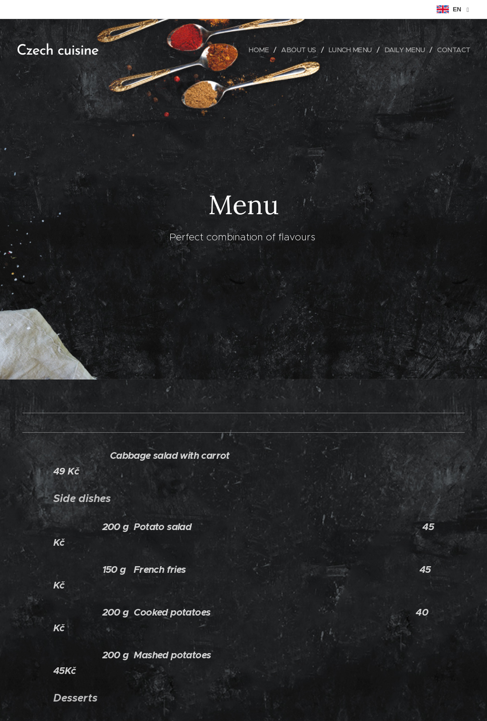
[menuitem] (253, 50)
